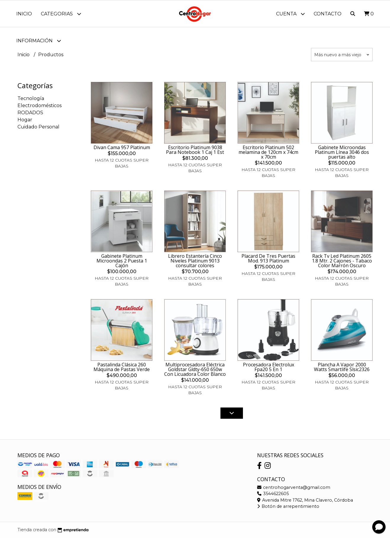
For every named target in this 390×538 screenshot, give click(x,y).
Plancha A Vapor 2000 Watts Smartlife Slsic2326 (342, 367)
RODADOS (30, 112)
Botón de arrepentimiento (288, 506)
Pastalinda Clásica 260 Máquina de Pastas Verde (122, 367)
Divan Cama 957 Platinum (122, 147)
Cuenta (290, 13)
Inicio (24, 14)
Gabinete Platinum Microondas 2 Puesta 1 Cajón (121, 261)
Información (38, 40)
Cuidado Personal (38, 127)
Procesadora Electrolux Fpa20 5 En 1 (268, 367)
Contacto (327, 14)
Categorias (61, 13)
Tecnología (30, 98)
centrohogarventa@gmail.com (293, 487)
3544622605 (273, 493)
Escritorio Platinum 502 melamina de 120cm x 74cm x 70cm (268, 152)
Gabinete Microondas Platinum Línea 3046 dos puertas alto (342, 152)
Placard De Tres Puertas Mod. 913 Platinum (268, 258)
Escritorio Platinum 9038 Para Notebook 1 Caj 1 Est (195, 149)
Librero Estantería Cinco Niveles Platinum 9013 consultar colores (195, 261)
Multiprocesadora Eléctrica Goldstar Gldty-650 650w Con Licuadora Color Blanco (195, 369)
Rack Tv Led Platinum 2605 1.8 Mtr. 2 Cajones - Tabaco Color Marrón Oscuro (342, 261)
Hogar (24, 120)
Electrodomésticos (39, 105)
